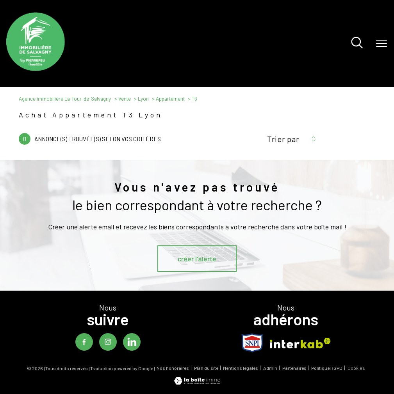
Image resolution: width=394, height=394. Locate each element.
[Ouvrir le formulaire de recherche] (357, 43)
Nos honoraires (173, 368)
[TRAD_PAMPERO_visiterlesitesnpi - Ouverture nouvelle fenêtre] (252, 343)
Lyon (143, 99)
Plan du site (206, 368)
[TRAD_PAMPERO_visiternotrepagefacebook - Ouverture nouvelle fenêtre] (84, 342)
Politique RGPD (326, 368)
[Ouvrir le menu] (381, 43)
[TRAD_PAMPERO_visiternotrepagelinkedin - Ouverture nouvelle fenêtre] (132, 342)
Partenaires (294, 368)
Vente (124, 99)
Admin (270, 368)
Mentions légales (240, 368)
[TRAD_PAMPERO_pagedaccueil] (35, 68)
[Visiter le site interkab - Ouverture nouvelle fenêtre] (300, 343)
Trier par (283, 139)
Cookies (356, 368)
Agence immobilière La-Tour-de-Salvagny (65, 99)
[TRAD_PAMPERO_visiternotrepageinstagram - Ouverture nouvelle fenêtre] (108, 342)
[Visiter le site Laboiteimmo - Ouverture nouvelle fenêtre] (197, 382)
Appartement (170, 99)
